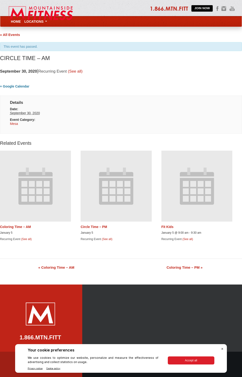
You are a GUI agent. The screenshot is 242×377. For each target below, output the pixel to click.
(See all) (75, 71)
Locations (35, 21)
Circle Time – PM (94, 227)
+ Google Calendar (14, 86)
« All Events (10, 35)
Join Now (202, 8)
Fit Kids (167, 227)
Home (16, 21)
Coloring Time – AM (15, 227)
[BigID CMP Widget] (121, 359)
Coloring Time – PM (185, 267)
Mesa (14, 124)
